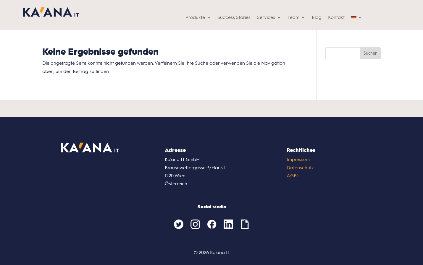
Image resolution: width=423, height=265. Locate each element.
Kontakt (336, 17)
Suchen (370, 53)
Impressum (298, 159)
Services (266, 17)
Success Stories (234, 17)
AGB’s (293, 175)
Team (293, 17)
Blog (317, 17)
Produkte (195, 17)
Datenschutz (300, 167)
